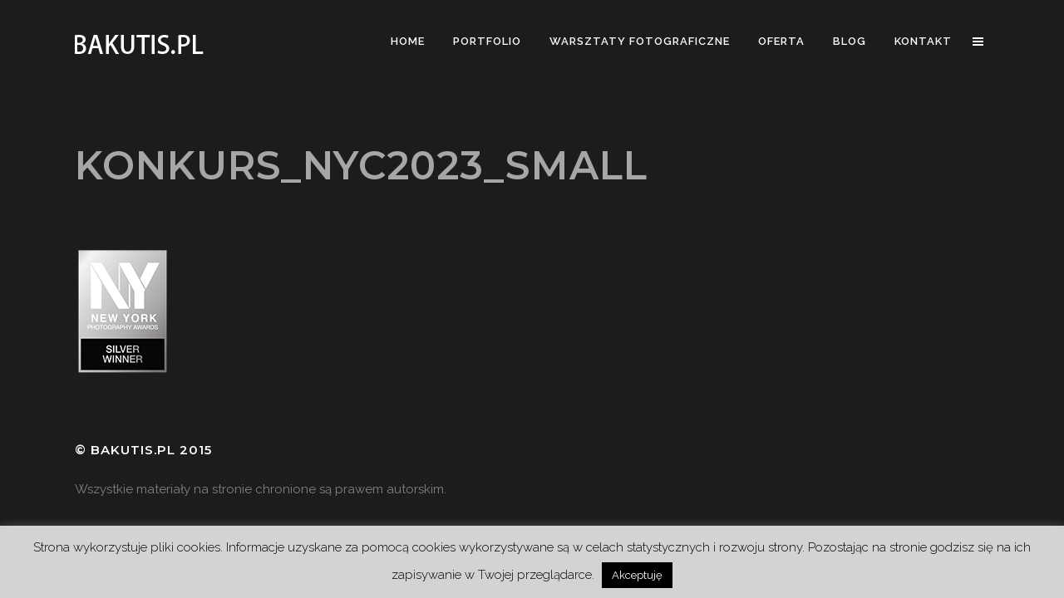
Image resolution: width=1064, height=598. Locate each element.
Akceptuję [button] (637, 575)
